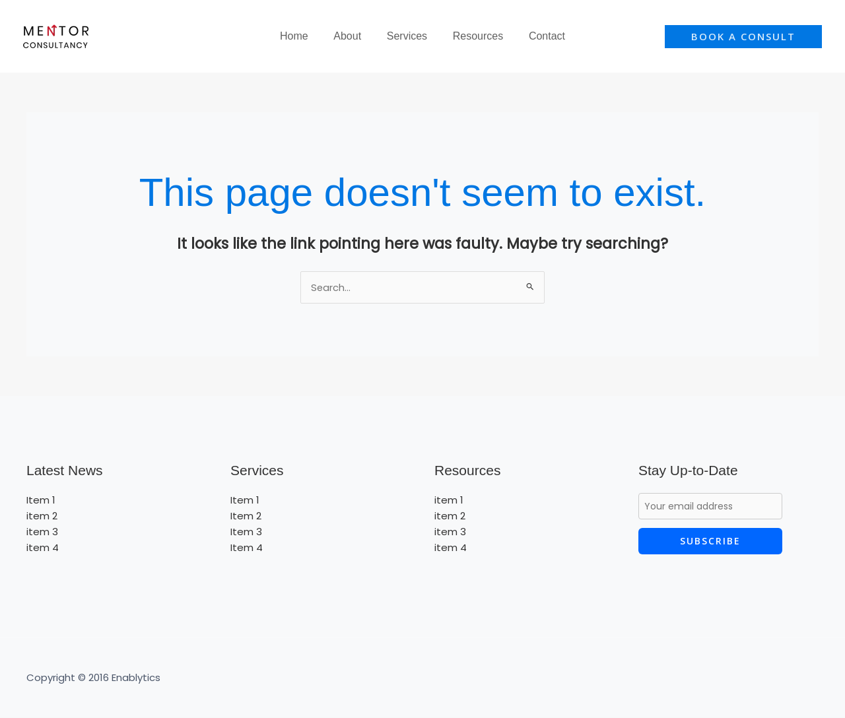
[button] (743, 36)
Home (302, 36)
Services (407, 36)
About (352, 36)
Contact (538, 36)
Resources (473, 36)
